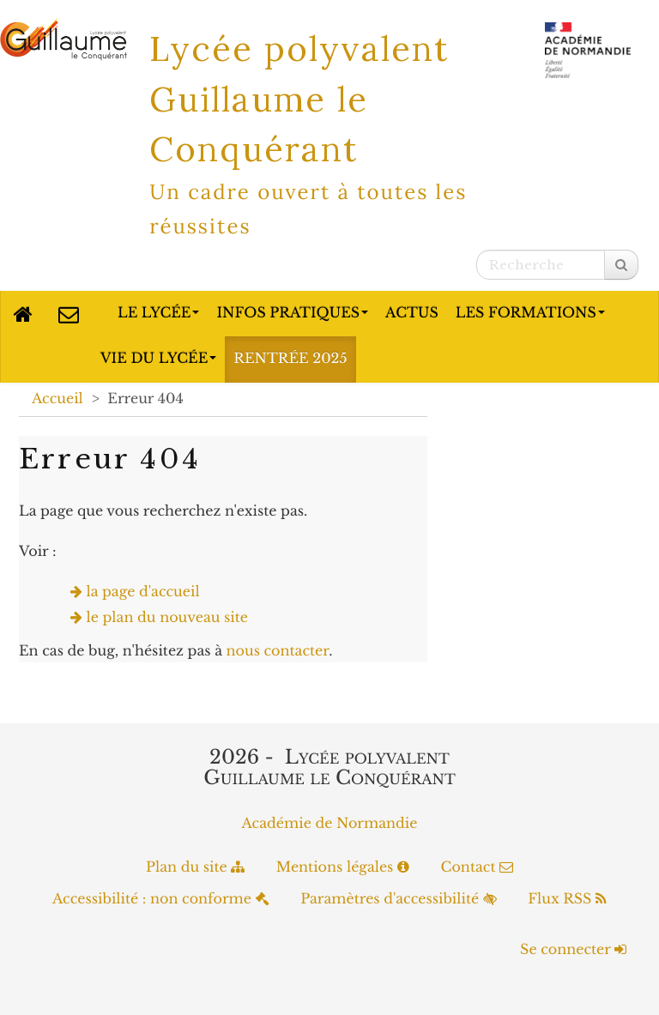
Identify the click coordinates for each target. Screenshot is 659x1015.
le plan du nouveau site (168, 617)
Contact (477, 867)
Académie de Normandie (330, 823)
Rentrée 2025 (290, 358)
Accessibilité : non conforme (160, 899)
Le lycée (158, 313)
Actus (411, 313)
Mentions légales (342, 867)
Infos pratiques (292, 313)
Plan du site (195, 867)
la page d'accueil (143, 592)
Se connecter (573, 949)
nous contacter (277, 651)
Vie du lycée (158, 358)
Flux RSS (567, 899)
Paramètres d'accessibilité (398, 899)
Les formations (530, 313)
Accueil (57, 399)
